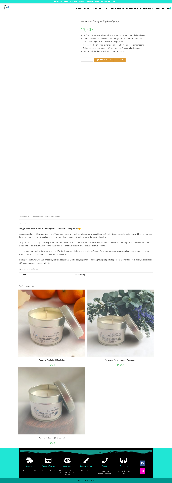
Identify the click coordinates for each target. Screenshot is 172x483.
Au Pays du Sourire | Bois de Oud (52, 438)
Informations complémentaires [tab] (46, 217)
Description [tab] (25, 217)
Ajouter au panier (103, 60)
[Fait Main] (123, 460)
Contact (105, 466)
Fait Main (124, 466)
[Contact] (105, 460)
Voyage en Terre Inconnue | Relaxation (120, 360)
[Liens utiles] (67, 460)
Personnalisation (86, 466)
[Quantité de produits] (87, 60)
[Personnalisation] (86, 460)
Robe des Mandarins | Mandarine (52, 360)
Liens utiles (67, 466)
